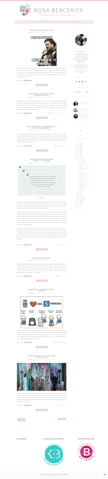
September (81, 164)
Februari (81, 198)
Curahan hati (55, 113)
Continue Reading (41, 85)
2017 (78, 154)
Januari (80, 199)
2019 (78, 151)
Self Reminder (63, 244)
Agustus (81, 189)
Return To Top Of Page (54, 476)
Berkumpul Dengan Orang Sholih (42, 290)
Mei (80, 193)
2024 (78, 144)
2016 (78, 156)
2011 (78, 205)
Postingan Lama (61, 419)
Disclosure (76, 21)
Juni (80, 192)
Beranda (32, 21)
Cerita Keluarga (43, 21)
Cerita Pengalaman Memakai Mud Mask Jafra (83, 103)
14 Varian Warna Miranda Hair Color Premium (83, 110)
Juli (79, 190)
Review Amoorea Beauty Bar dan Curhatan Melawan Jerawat (83, 116)
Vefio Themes (64, 474)
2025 (78, 142)
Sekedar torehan (62, 113)
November (81, 161)
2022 (78, 147)
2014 (78, 201)
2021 (78, 148)
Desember (81, 159)
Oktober (81, 162)
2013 (78, 202)
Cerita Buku (54, 21)
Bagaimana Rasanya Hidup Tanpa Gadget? (41, 94)
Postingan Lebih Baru (21, 419)
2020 (78, 150)
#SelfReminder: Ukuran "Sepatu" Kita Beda (41, 160)
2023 (78, 145)
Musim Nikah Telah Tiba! (41, 30)
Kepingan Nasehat (42, 258)
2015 (78, 158)
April (80, 195)
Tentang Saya (65, 21)
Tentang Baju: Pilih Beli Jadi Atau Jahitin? (42, 356)
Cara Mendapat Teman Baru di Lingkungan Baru (41, 127)
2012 (78, 204)
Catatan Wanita (62, 405)
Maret (80, 196)
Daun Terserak (62, 276)
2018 (78, 153)
